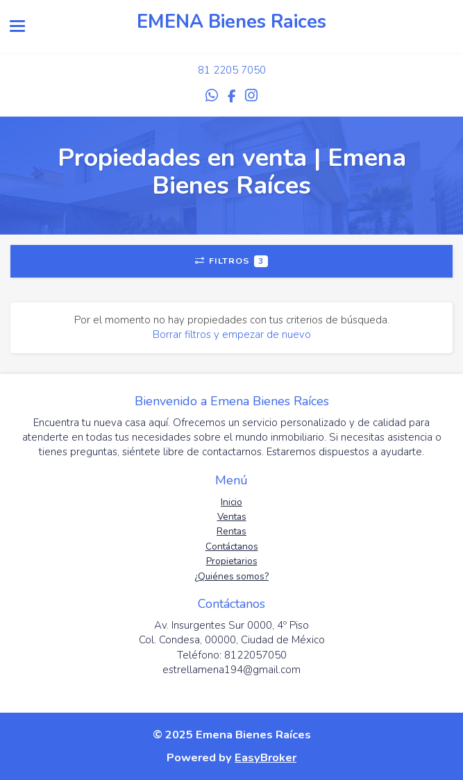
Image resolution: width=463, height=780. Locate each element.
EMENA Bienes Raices (231, 22)
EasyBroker (265, 757)
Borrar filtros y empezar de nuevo (232, 334)
